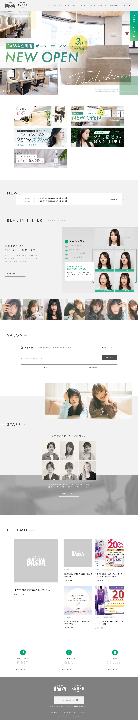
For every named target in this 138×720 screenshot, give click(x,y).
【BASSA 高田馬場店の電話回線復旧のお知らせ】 (50, 198)
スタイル (92, 5)
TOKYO (45, 367)
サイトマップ (84, 712)
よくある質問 (114, 5)
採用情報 (127, 5)
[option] (69, 53)
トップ (49, 5)
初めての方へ (58, 5)
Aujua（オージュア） (109, 570)
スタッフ (83, 5)
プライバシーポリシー (68, 712)
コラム (67, 5)
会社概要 (54, 712)
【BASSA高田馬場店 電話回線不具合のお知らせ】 (50, 201)
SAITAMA (93, 367)
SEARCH (109, 357)
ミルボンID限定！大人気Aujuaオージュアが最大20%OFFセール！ (108, 575)
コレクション (102, 5)
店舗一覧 (75, 5)
